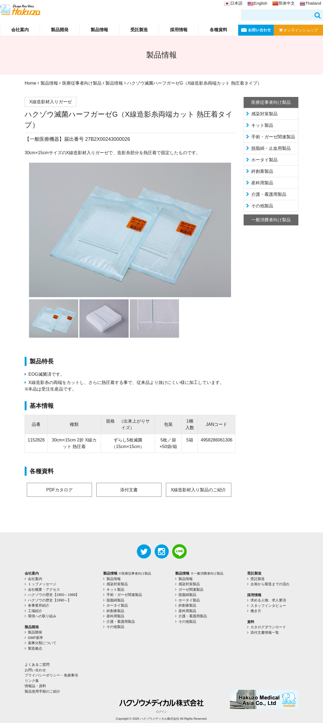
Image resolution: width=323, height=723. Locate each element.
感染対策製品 (264, 113)
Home (30, 83)
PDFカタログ (59, 489)
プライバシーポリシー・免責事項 (51, 675)
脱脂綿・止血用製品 (271, 148)
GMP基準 (35, 638)
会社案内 (20, 29)
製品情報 (99, 29)
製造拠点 (35, 648)
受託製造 (139, 29)
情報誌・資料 (35, 686)
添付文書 (129, 489)
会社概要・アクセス (44, 589)
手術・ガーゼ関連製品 (273, 136)
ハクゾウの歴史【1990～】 (49, 600)
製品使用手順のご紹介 (42, 691)
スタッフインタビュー (268, 606)
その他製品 (262, 205)
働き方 (255, 611)
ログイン (161, 711)
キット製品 (262, 125)
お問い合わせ (35, 670)
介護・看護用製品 (268, 194)
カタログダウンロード (268, 627)
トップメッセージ (42, 584)
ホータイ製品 (264, 159)
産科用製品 (262, 182)
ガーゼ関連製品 (190, 589)
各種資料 (218, 29)
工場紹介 (35, 611)
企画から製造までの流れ (270, 584)
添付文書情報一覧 (264, 632)
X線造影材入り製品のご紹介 (198, 489)
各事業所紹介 (38, 605)
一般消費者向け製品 (271, 219)
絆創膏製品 (262, 171)
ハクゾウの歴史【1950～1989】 (53, 595)
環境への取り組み (42, 616)
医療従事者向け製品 (82, 83)
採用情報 (179, 29)
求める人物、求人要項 (268, 600)
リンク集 (32, 681)
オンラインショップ (298, 30)
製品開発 (59, 29)
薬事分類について (42, 643)
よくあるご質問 (37, 664)
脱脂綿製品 (115, 600)
